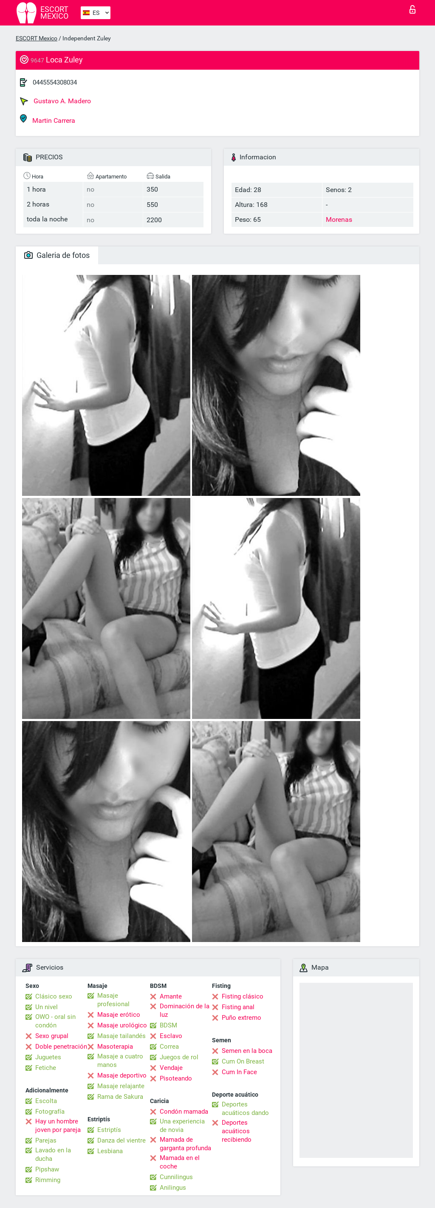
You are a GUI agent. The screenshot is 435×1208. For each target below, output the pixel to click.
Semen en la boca (247, 1051)
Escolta (46, 1101)
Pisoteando (176, 1078)
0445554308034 (55, 82)
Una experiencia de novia (182, 1125)
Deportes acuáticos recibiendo (236, 1131)
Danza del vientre (121, 1140)
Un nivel (46, 1007)
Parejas (45, 1140)
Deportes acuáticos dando (245, 1108)
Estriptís (109, 1130)
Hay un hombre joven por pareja (58, 1125)
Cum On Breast (243, 1061)
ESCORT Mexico (36, 38)
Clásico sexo (53, 996)
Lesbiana (110, 1151)
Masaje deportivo (122, 1075)
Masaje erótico (118, 1014)
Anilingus (173, 1187)
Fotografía (50, 1111)
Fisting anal (238, 1007)
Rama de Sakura (120, 1096)
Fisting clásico (242, 996)
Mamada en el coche (180, 1162)
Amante (171, 996)
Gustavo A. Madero (55, 101)
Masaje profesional (113, 1000)
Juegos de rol (179, 1057)
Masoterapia (115, 1046)
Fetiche (45, 1068)
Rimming (47, 1180)
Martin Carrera (47, 119)
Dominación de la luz (184, 1010)
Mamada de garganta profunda (185, 1144)
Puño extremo (241, 1017)
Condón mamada (184, 1111)
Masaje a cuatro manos (120, 1060)
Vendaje (171, 1068)
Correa (169, 1046)
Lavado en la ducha (53, 1154)
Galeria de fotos (57, 255)
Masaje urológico (122, 1025)
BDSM (168, 1025)
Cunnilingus (176, 1177)
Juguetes (48, 1057)
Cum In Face (239, 1072)
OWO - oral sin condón (55, 1021)
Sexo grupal (51, 1036)
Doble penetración (61, 1046)
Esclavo (171, 1036)
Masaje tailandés (121, 1036)
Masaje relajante (120, 1086)
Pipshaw (47, 1169)
